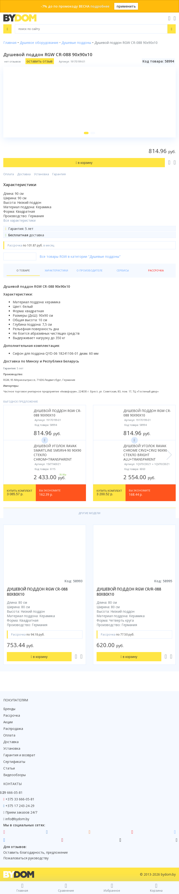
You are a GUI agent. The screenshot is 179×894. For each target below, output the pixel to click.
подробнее (99, 6)
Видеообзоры (14, 775)
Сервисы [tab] (123, 270)
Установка (41, 174)
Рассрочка (11, 715)
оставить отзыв (40, 61)
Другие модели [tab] (89, 513)
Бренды (9, 709)
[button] (86, 133)
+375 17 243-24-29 (19, 805)
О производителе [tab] (89, 270)
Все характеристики (19, 220)
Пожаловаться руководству (26, 858)
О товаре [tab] (23, 270)
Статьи (9, 768)
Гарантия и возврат (19, 755)
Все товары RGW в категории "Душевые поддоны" (80, 256)
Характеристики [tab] (56, 270)
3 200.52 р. (109, 492)
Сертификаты (14, 761)
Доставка (24, 174)
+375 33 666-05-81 (19, 799)
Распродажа (13, 728)
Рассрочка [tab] (156, 270)
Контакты (12, 784)
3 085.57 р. (19, 492)
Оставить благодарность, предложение (35, 852)
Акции (8, 722)
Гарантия (59, 174)
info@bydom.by (17, 819)
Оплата (8, 174)
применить (126, 6)
